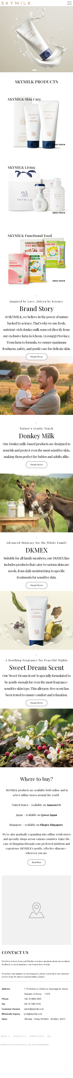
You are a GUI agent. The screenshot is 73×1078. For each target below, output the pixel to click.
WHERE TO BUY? (36, 1036)
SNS (48, 1036)
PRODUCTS (18, 1036)
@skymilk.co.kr (37, 1009)
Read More (36, 356)
